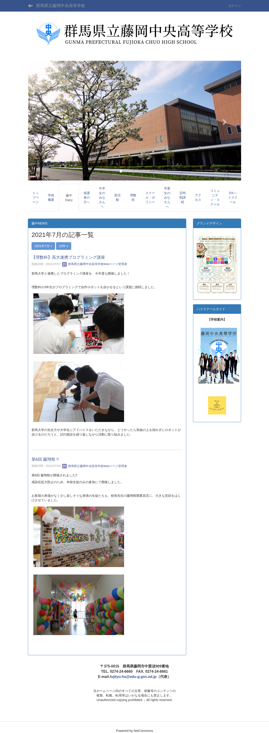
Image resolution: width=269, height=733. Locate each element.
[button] (44, 121)
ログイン (234, 5)
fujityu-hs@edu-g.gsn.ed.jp (133, 677)
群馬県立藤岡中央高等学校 (60, 5)
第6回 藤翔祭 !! (45, 459)
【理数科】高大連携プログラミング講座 (68, 257)
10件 (63, 246)
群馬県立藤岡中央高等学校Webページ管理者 (94, 264)
